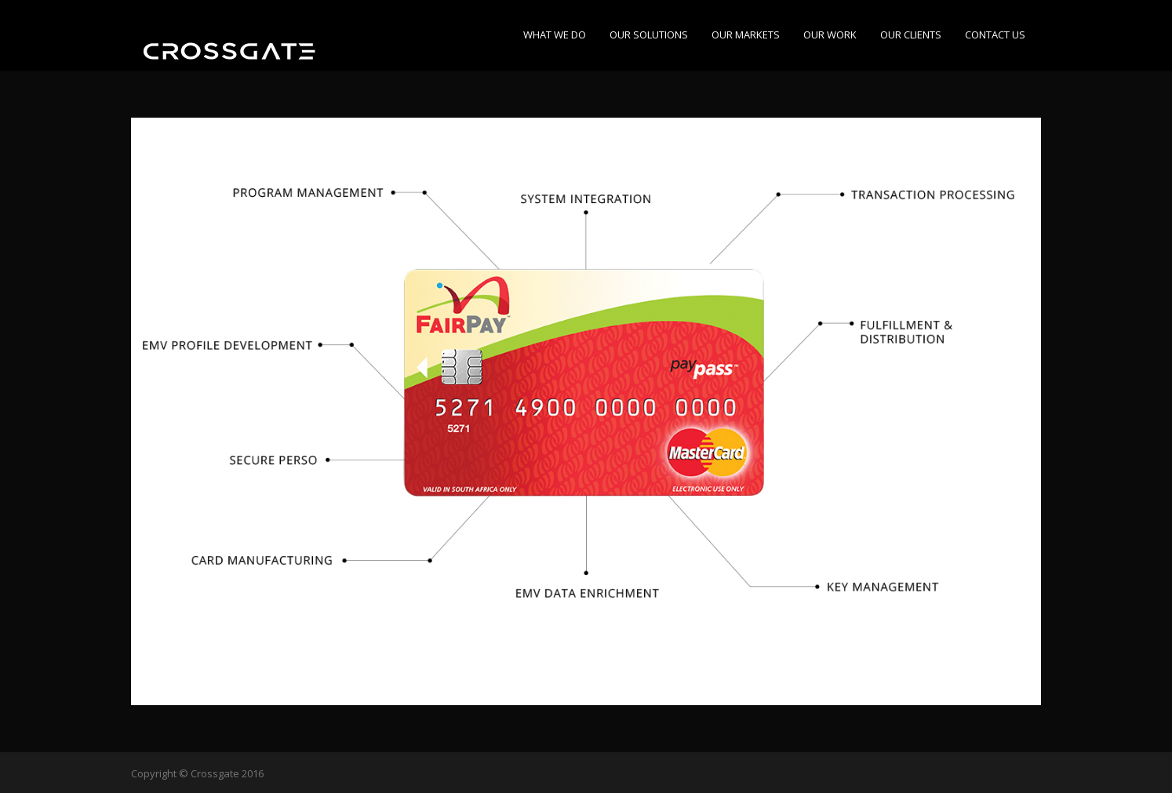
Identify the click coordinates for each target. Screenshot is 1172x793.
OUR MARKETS (746, 34)
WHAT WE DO (554, 34)
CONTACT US (995, 34)
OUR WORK (830, 34)
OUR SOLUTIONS (649, 34)
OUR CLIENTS (910, 34)
